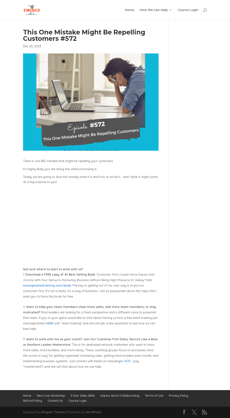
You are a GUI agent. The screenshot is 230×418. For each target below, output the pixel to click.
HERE (127, 361)
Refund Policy (32, 401)
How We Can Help (154, 10)
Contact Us (55, 401)
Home (129, 10)
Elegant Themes (53, 412)
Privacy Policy (178, 396)
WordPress (93, 412)
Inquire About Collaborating (119, 396)
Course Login (188, 10)
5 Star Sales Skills (83, 396)
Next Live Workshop (51, 396)
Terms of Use (154, 396)
